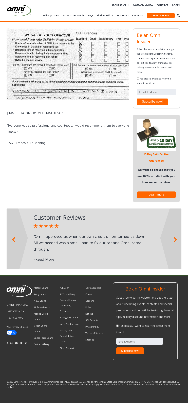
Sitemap (89, 339)
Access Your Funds (73, 15)
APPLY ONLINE (160, 15)
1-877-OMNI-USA (15, 311)
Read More (44, 259)
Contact (162, 5)
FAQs (90, 15)
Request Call (120, 5)
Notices (89, 313)
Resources (123, 15)
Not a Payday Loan (69, 324)
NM (176, 382)
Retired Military (41, 344)
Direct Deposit (67, 348)
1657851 (74, 382)
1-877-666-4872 (15, 317)
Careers (89, 300)
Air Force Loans (42, 307)
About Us (137, 15)
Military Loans (51, 15)
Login (176, 5)
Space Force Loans (43, 337)
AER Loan (64, 287)
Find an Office (105, 15)
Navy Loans (40, 300)
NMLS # (67, 382)
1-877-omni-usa (143, 5)
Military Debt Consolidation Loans (67, 336)
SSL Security (91, 320)
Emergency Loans (69, 317)
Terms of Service (94, 333)
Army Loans (40, 294)
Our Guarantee (93, 287)
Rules (88, 307)
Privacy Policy (92, 326)
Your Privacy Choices (17, 326)
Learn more (156, 194)
